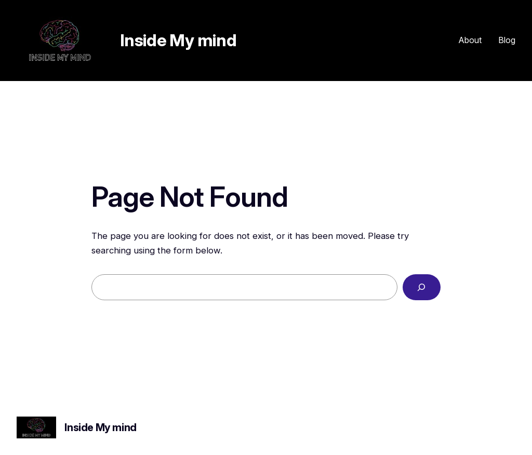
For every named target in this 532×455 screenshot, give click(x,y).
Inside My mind (178, 40)
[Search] (422, 287)
